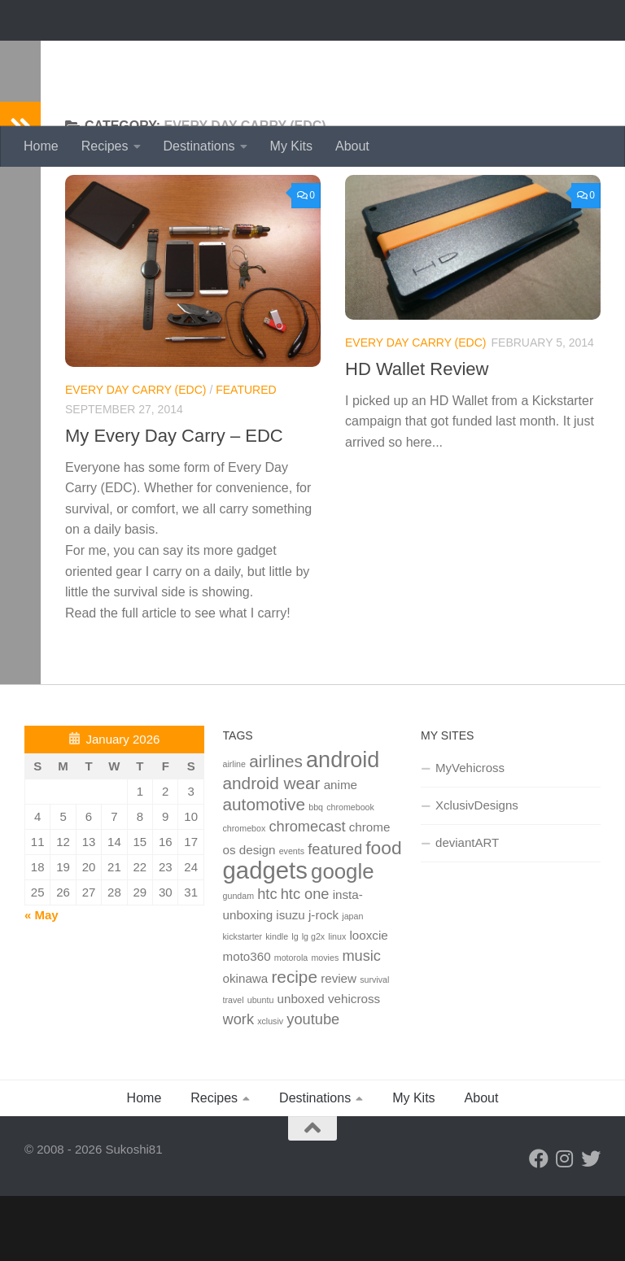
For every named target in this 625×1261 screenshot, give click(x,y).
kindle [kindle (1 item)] (276, 1001)
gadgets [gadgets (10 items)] (265, 935)
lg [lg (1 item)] (294, 1001)
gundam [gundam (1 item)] (239, 961)
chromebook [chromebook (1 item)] (350, 872)
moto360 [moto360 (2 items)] (247, 1021)
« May (41, 980)
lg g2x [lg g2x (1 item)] (313, 1001)
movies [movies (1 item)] (325, 1023)
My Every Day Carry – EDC (174, 501)
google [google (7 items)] (342, 936)
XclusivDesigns (476, 870)
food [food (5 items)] (383, 912)
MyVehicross (470, 833)
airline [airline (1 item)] (234, 829)
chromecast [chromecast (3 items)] (307, 891)
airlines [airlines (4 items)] (276, 826)
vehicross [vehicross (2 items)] (354, 1064)
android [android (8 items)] (342, 825)
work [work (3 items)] (238, 1084)
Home (41, 146)
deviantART (467, 907)
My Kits (291, 146)
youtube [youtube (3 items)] (312, 1084)
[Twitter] (591, 1223)
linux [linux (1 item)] (337, 1001)
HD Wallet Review (416, 434)
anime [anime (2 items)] (340, 850)
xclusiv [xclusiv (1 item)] (270, 1086)
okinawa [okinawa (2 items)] (246, 1043)
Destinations (199, 146)
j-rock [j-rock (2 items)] (323, 980)
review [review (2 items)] (338, 1043)
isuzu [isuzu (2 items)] (290, 980)
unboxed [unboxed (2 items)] (301, 1064)
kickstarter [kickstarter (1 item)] (243, 1001)
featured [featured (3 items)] (335, 914)
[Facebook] (539, 1223)
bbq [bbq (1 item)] (315, 872)
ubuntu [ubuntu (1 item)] (260, 1065)
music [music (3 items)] (361, 1020)
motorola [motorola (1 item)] (291, 1023)
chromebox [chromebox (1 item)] (244, 893)
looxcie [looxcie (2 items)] (368, 1000)
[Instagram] (565, 1223)
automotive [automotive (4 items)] (264, 869)
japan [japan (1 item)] (352, 981)
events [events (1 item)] (291, 916)
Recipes (105, 146)
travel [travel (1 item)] (233, 1065)
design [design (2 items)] (257, 915)
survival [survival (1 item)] (374, 1044)
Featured (246, 454)
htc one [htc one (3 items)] (305, 958)
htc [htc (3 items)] (267, 958)
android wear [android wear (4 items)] (272, 848)
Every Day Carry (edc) (136, 454)
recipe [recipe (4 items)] (294, 1041)
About (352, 146)
